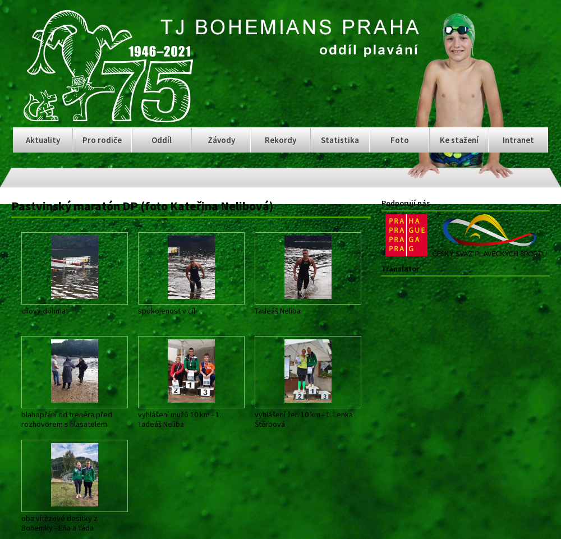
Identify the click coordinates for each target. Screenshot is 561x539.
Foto (399, 140)
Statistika (340, 140)
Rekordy (280, 140)
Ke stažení (459, 140)
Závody (221, 140)
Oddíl (161, 140)
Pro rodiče (102, 140)
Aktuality (43, 140)
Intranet (518, 140)
